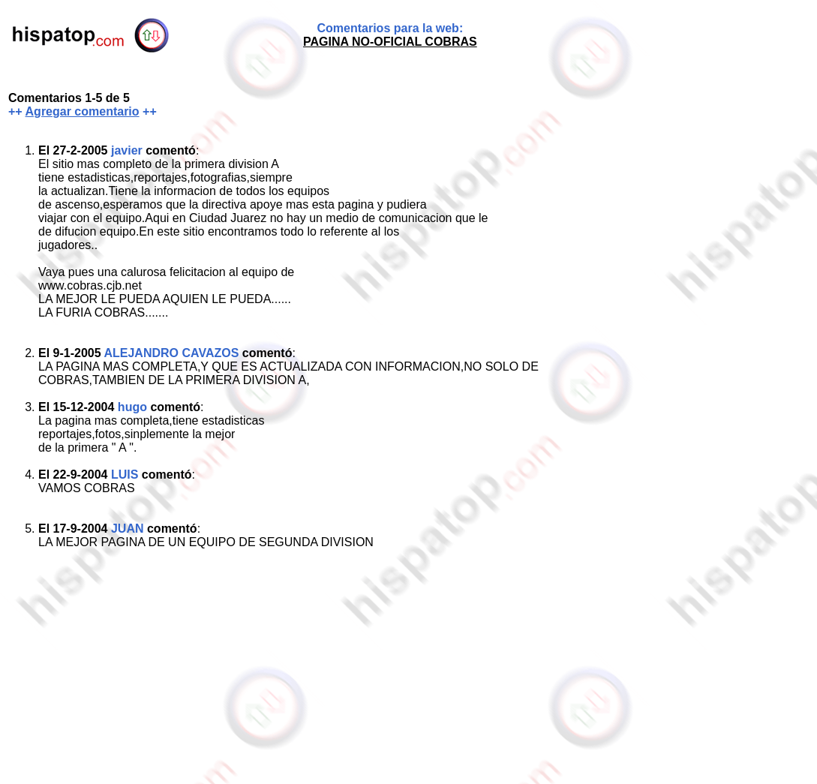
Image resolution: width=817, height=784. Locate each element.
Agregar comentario (83, 111)
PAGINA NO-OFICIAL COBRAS (390, 41)
